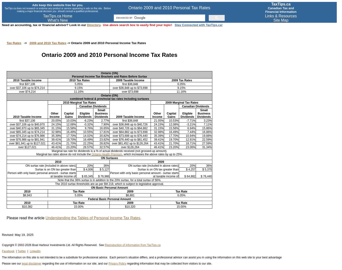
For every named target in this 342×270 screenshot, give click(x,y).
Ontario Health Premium (107, 154)
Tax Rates (14, 43)
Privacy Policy (117, 263)
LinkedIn (35, 251)
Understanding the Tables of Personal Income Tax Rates (93, 218)
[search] (159, 18)
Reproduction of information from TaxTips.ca (133, 245)
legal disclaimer (31, 263)
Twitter (22, 251)
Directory (93, 25)
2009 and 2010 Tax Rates (47, 43)
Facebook (8, 251)
